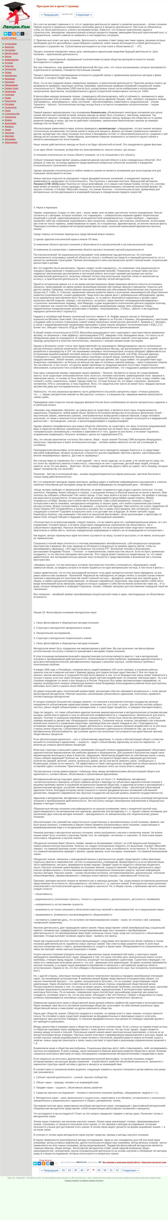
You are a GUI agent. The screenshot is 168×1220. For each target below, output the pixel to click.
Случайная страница (87, 1180)
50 (105, 1170)
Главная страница (72, 1180)
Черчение (9, 133)
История (9, 63)
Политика (9, 94)
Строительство (12, 114)
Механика (9, 82)
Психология (10, 101)
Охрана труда (11, 88)
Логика (8, 72)
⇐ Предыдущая (49, 14)
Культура (9, 66)
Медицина (10, 79)
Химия (8, 129)
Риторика (9, 104)
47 (88, 1170)
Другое (8, 56)
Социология (11, 107)
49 (98, 1170)
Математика (11, 75)
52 (117, 1170)
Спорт (8, 110)
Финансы (9, 126)
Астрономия (11, 44)
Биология (9, 47)
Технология (10, 117)
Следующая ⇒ (84, 14)
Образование (11, 85)
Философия (10, 123)
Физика (8, 120)
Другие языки (11, 53)
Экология (9, 136)
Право (8, 98)
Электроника (11, 142)
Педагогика (10, 91)
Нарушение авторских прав (153, 1162)
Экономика (10, 139)
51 (111, 1170)
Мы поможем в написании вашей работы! (121, 1162)
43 (63, 1170)
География (10, 50)
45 (75, 1170)
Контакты (99, 1180)
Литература (10, 69)
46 (82, 1170)
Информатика (11, 59)
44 (69, 1170)
